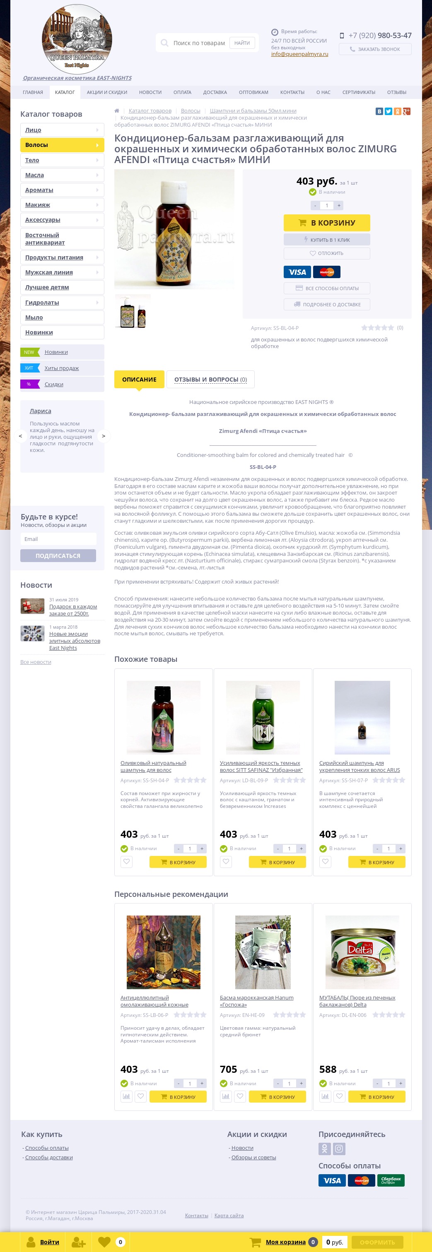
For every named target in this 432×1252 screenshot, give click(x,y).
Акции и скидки (107, 92)
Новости (150, 92)
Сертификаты (359, 92)
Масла (62, 175)
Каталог (65, 92)
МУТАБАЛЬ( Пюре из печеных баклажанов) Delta (357, 1001)
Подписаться (58, 562)
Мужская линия (62, 272)
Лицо (62, 130)
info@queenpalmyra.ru (299, 54)
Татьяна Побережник (61, 411)
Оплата (182, 92)
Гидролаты (62, 302)
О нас (323, 92)
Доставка (215, 92)
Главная (33, 92)
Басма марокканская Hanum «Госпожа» (257, 1001)
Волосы (62, 145)
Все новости (35, 667)
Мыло (34, 317)
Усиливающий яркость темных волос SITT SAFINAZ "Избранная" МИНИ (261, 770)
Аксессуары (62, 219)
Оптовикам (253, 92)
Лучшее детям (47, 287)
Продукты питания (62, 257)
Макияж (62, 205)
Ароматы (62, 190)
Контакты (292, 92)
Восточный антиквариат (45, 238)
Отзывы (396, 92)
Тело (62, 160)
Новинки (39, 332)
